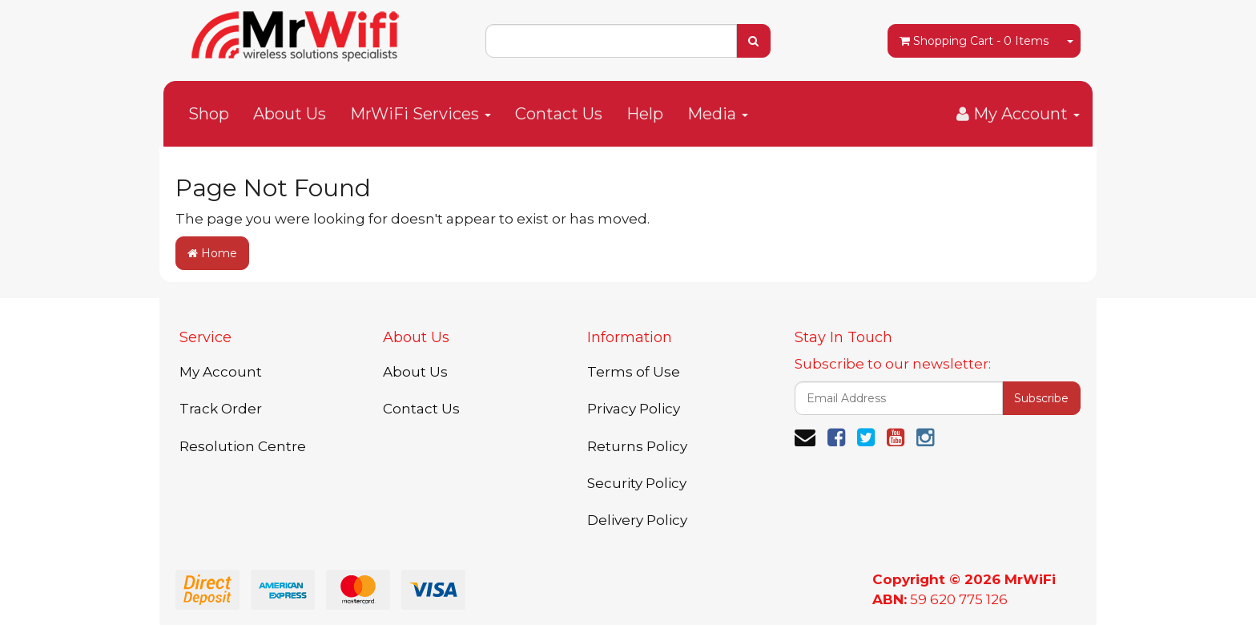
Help (644, 113)
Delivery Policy (637, 520)
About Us (289, 113)
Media (717, 113)
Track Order (220, 409)
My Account (220, 372)
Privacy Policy (633, 409)
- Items (974, 41)
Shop (208, 113)
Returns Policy (637, 446)
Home (212, 253)
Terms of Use (633, 372)
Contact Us (558, 113)
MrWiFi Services (420, 113)
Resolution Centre (242, 446)
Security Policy (636, 483)
